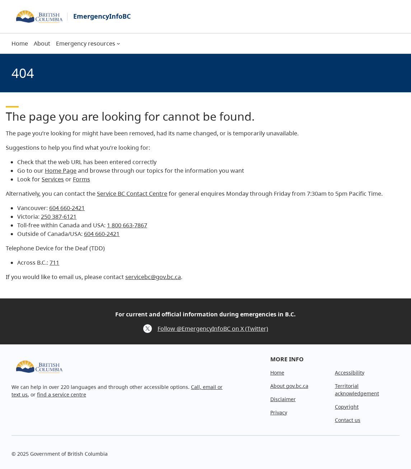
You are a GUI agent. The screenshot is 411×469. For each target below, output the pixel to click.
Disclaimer (283, 399)
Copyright (347, 406)
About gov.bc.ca (289, 385)
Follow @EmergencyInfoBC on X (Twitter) (213, 329)
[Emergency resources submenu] (118, 43)
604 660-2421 (67, 208)
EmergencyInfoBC (102, 16)
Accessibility (349, 372)
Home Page (60, 171)
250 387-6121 (58, 216)
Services (53, 179)
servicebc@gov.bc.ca (153, 277)
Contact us (347, 420)
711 (54, 262)
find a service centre (61, 394)
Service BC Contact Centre (132, 194)
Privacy (278, 412)
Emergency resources (85, 43)
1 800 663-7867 (127, 225)
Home (277, 372)
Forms (81, 179)
